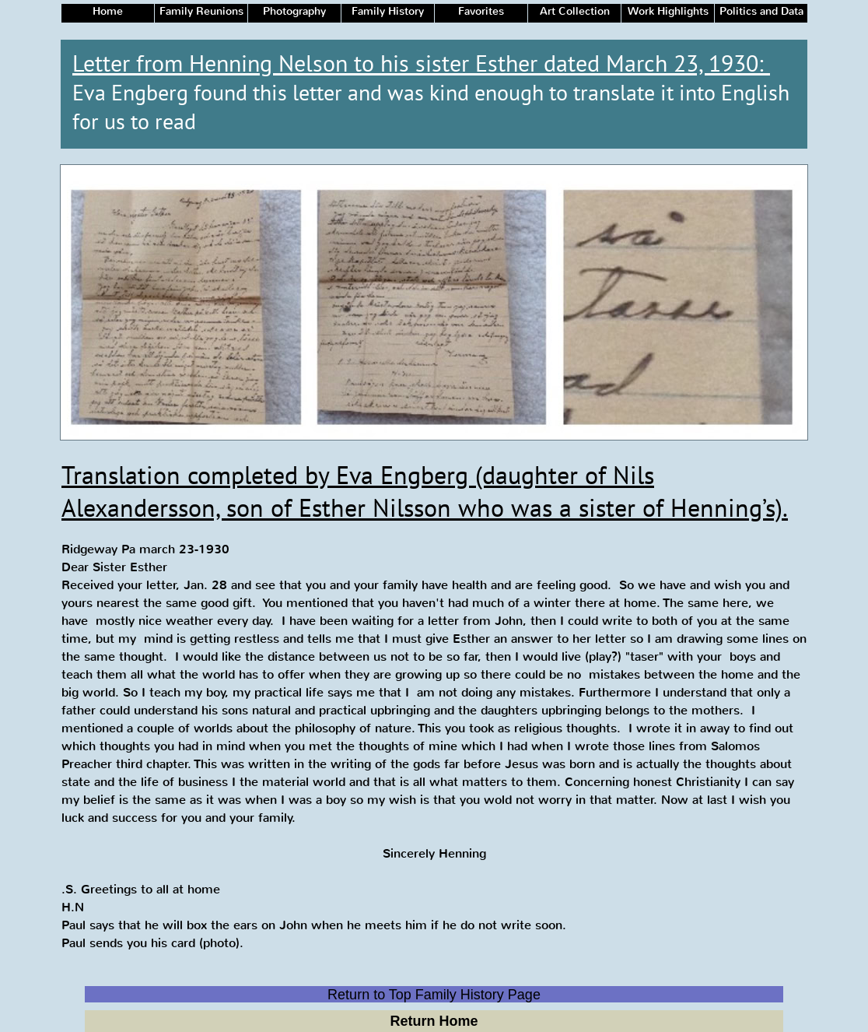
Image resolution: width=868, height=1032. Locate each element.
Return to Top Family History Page (434, 994)
